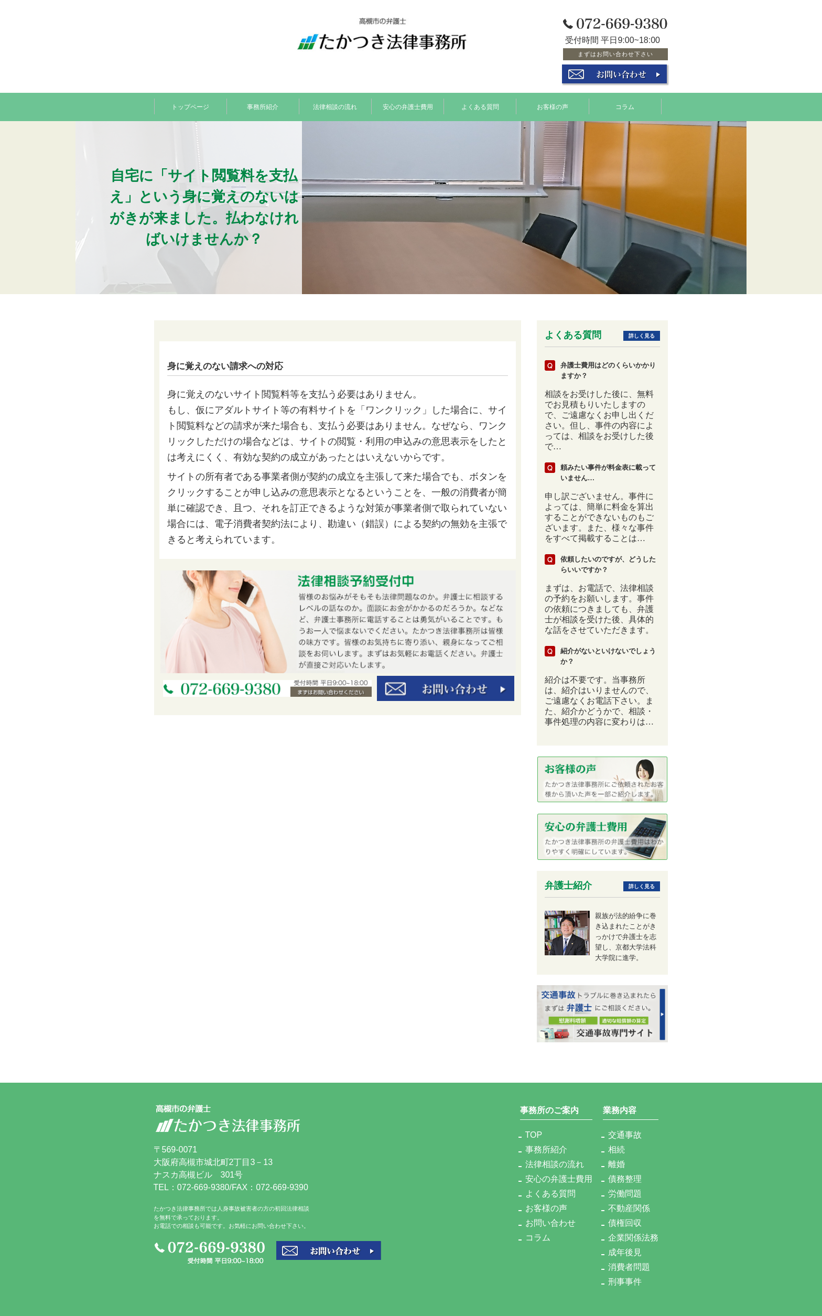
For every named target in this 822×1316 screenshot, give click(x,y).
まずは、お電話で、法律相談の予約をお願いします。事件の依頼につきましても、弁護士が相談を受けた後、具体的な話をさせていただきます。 (599, 609)
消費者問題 (629, 1267)
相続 (616, 1149)
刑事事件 (625, 1281)
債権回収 (625, 1222)
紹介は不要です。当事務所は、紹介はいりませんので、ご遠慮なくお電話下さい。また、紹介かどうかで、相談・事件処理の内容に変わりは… (599, 700)
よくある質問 (480, 106)
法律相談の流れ (335, 106)
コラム (624, 106)
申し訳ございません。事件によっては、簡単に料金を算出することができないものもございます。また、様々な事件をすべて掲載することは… (599, 517)
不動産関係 (629, 1208)
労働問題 (625, 1193)
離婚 (616, 1164)
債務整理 (625, 1178)
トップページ (190, 106)
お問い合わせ (550, 1222)
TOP (534, 1134)
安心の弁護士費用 (408, 106)
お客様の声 (552, 106)
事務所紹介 (262, 106)
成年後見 (625, 1252)
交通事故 (625, 1134)
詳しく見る (642, 336)
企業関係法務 (633, 1237)
